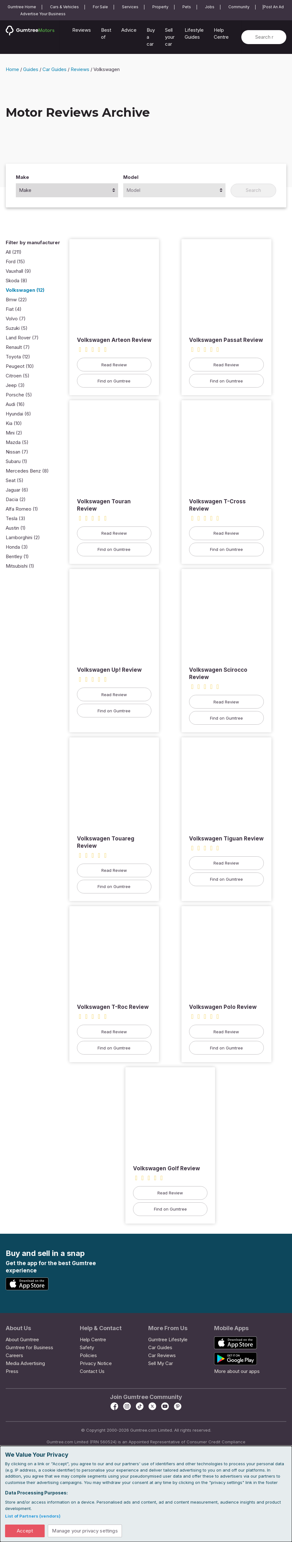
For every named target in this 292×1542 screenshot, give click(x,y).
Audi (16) (15, 405)
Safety (87, 1348)
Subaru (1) (16, 462)
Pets (186, 6)
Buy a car (151, 37)
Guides (30, 70)
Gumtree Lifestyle (167, 1340)
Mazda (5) (17, 443)
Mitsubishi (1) (20, 567)
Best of (106, 33)
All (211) (14, 253)
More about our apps (237, 1372)
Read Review (114, 365)
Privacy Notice (96, 1364)
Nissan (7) (17, 452)
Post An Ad (273, 6)
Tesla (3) (15, 519)
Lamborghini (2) (23, 538)
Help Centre (221, 33)
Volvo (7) (16, 319)
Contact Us (92, 1372)
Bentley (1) (17, 557)
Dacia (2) (16, 500)
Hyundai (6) (18, 414)
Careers (14, 1356)
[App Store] (28, 1289)
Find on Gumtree (114, 381)
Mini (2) (14, 433)
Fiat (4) (14, 310)
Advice (128, 30)
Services (130, 6)
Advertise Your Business (43, 13)
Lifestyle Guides (194, 33)
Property (160, 6)
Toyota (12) (18, 357)
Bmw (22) (16, 300)
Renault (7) (18, 348)
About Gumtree (22, 1340)
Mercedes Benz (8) (27, 471)
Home (12, 70)
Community (239, 6)
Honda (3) (17, 548)
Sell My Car (160, 1364)
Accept (25, 1530)
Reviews (81, 30)
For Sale (100, 6)
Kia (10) (14, 424)
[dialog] (146, 1494)
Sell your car (170, 37)
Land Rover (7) (22, 338)
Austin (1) (16, 529)
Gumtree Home (22, 6)
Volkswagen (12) (25, 291)
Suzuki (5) (17, 329)
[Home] (33, 38)
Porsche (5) (19, 395)
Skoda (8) (16, 281)
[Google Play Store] (75, 1284)
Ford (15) (15, 262)
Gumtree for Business (29, 1348)
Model (130, 178)
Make (22, 178)
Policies (88, 1356)
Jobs (209, 6)
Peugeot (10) (20, 367)
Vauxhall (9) (18, 272)
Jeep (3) (15, 386)
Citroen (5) (17, 376)
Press (12, 1372)
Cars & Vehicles (64, 6)
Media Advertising (25, 1364)
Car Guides (54, 70)
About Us (18, 1329)
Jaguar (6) (17, 490)
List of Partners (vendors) (32, 1515)
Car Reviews (162, 1356)
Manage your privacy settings (86, 1530)
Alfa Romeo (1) (22, 509)
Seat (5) (14, 481)
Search (253, 191)
